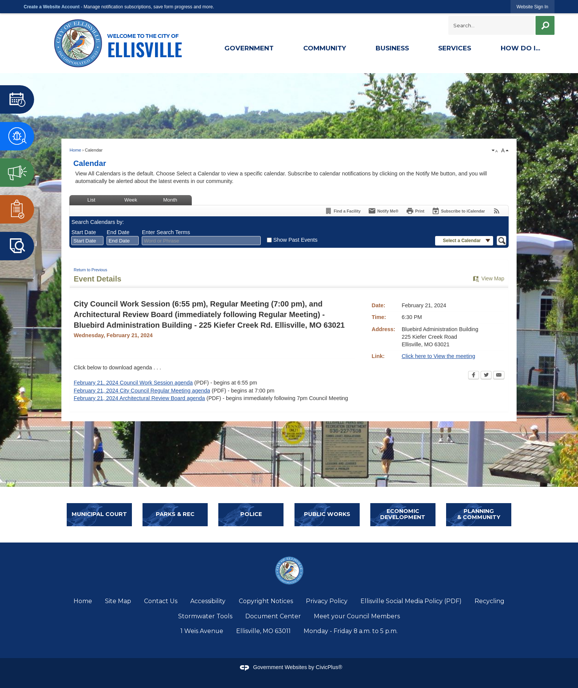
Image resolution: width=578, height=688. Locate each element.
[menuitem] (248, 49)
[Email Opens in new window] (498, 376)
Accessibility (208, 601)
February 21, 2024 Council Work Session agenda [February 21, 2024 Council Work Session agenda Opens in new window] (133, 383)
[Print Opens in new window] (415, 211)
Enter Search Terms (166, 232)
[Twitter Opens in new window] (486, 376)
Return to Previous (90, 269)
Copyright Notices (266, 601)
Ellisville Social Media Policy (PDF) (411, 601)
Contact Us (160, 601)
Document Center (273, 616)
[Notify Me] (383, 211)
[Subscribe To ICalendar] (458, 211)
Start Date (83, 232)
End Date (118, 232)
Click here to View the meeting (438, 356)
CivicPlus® (329, 667)
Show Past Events (295, 240)
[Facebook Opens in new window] (473, 376)
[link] (533, 6)
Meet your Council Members (357, 616)
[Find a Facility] (342, 211)
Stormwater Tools (205, 616)
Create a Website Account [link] (52, 6)
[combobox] (87, 240)
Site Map (118, 601)
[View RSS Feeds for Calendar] (497, 211)
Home (75, 150)
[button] (544, 25)
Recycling (489, 601)
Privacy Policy (327, 601)
